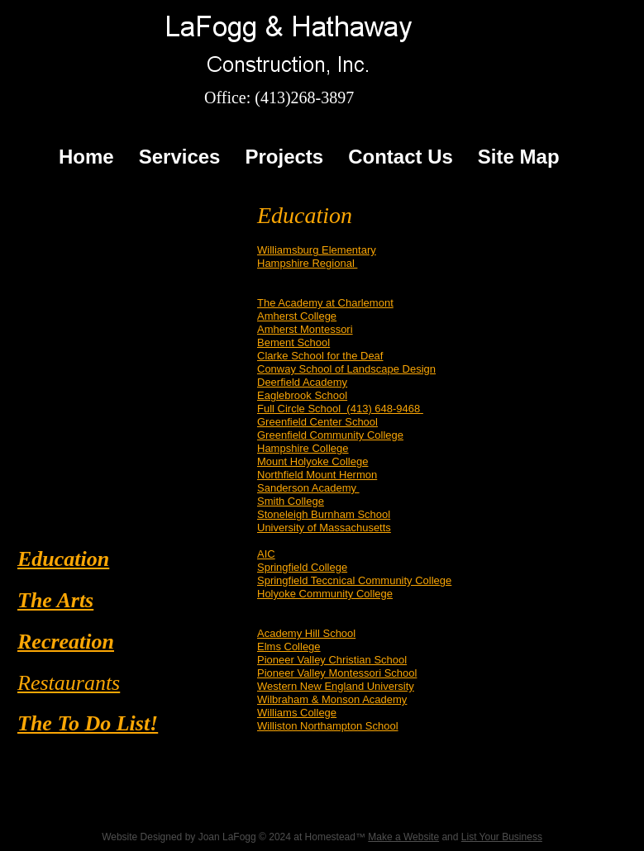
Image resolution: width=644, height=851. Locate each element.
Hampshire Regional (307, 263)
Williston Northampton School (327, 726)
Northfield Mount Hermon (317, 474)
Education (63, 559)
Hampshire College (303, 448)
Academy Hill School (306, 633)
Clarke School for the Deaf (320, 355)
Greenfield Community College (330, 435)
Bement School (293, 342)
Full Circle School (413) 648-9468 (340, 408)
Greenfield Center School (317, 422)
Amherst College (296, 316)
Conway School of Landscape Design (346, 369)
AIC (266, 554)
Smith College (290, 501)
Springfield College (302, 567)
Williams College (296, 712)
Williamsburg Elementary (316, 250)
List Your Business (501, 837)
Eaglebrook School (302, 395)
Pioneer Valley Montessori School (337, 673)
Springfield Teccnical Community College (354, 580)
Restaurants (68, 683)
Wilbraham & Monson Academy (332, 699)
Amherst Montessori (305, 329)
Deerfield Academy (302, 382)
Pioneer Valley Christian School (332, 660)
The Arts (55, 600)
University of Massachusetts (324, 527)
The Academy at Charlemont (325, 303)
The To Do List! (87, 723)
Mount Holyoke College (312, 461)
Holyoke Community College (325, 593)
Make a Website (403, 837)
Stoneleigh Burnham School (323, 514)
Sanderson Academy (308, 488)
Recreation (65, 642)
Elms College (289, 646)
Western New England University (335, 686)
